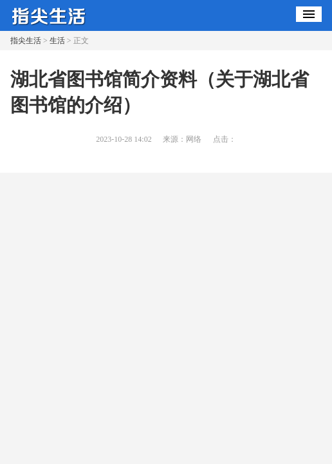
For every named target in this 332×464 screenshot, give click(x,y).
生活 (57, 40)
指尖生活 (25, 40)
